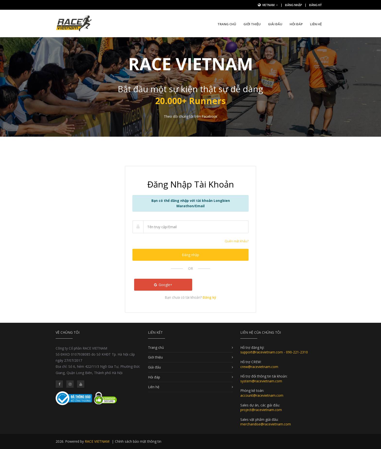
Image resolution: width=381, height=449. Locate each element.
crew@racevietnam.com (259, 366)
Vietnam (270, 5)
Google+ (163, 284)
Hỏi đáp (296, 24)
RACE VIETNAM (97, 441)
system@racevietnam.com (261, 381)
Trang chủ (226, 24)
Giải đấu (275, 24)
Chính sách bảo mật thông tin (138, 441)
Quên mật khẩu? (237, 241)
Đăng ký (315, 5)
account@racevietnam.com (261, 395)
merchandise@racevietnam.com (265, 424)
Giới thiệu (252, 24)
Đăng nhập (293, 5)
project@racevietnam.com (261, 409)
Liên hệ (316, 24)
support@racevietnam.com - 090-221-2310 (274, 352)
